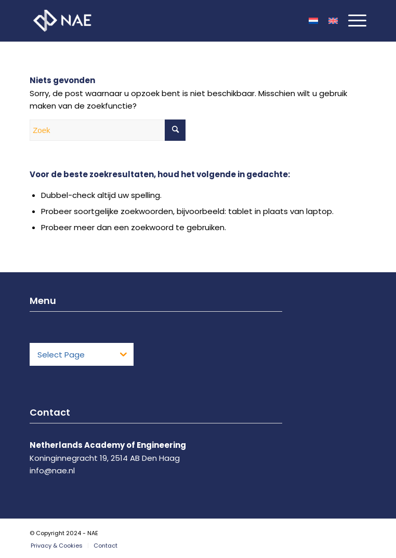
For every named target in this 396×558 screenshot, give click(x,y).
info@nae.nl (52, 470)
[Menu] (352, 21)
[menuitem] (56, 545)
